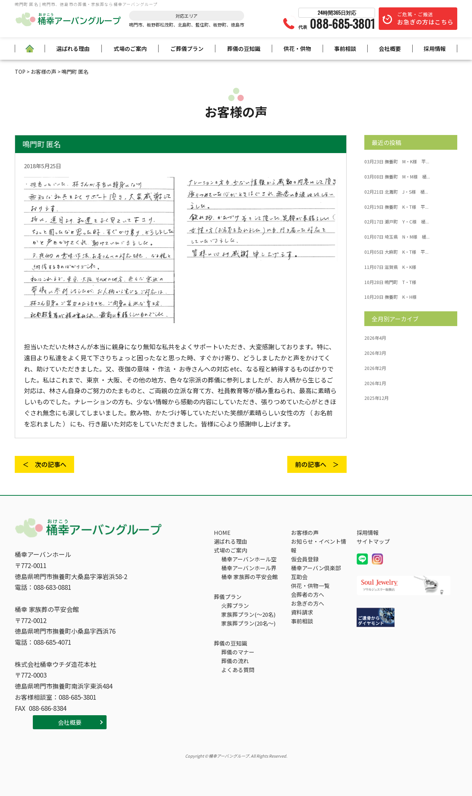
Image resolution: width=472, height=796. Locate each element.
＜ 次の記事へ (44, 464)
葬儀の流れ (235, 661)
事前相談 (345, 48)
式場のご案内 (130, 48)
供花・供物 (297, 48)
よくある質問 (237, 670)
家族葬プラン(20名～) (248, 623)
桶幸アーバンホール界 (249, 568)
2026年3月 (375, 353)
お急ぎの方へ (307, 603)
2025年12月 (376, 398)
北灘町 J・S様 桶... (396, 192)
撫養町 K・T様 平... (396, 207)
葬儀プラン (228, 597)
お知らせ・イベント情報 (318, 545)
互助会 (299, 577)
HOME (222, 532)
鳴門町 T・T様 (390, 282)
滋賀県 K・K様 (390, 267)
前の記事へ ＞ (317, 464)
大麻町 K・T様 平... (396, 252)
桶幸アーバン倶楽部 (316, 568)
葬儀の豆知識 (243, 48)
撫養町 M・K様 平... (396, 162)
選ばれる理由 (73, 48)
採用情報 (435, 48)
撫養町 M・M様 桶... (397, 177)
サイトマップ (373, 541)
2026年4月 (375, 338)
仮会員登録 (305, 559)
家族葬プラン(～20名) (248, 614)
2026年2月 (375, 368)
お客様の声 (305, 532)
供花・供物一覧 (310, 585)
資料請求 (302, 612)
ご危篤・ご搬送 (425, 18)
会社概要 (390, 48)
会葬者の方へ (307, 594)
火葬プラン (235, 605)
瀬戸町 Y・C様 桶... (396, 222)
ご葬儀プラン (187, 48)
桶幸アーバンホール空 (249, 559)
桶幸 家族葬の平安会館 (249, 577)
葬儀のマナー (237, 652)
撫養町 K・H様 (390, 297)
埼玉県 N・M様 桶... (397, 237)
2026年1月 (375, 383)
